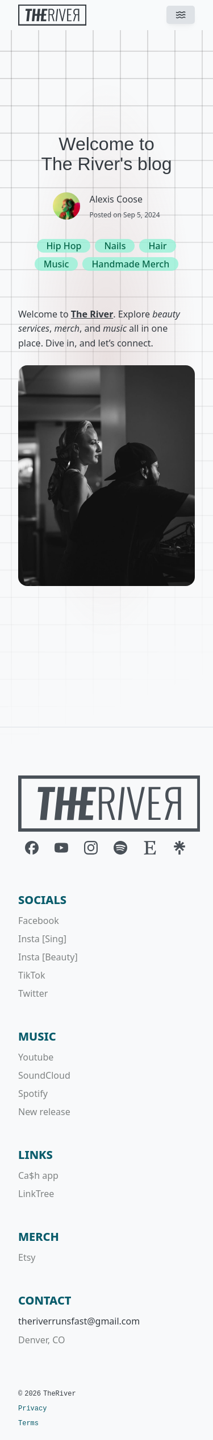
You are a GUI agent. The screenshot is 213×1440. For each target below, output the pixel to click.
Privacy (32, 1409)
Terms (28, 1423)
